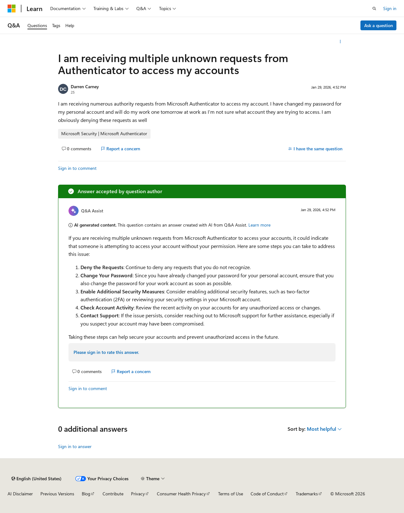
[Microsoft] (12, 8)
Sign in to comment (77, 168)
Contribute (113, 494)
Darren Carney (85, 86)
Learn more (259, 225)
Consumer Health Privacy (181, 494)
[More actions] (340, 42)
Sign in (389, 8)
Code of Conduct (267, 494)
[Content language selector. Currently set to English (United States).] (36, 479)
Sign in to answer (75, 446)
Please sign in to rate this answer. (106, 352)
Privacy (138, 494)
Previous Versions (57, 494)
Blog (86, 494)
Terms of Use (230, 494)
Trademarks (307, 494)
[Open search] (374, 8)
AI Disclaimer (20, 494)
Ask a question (378, 25)
